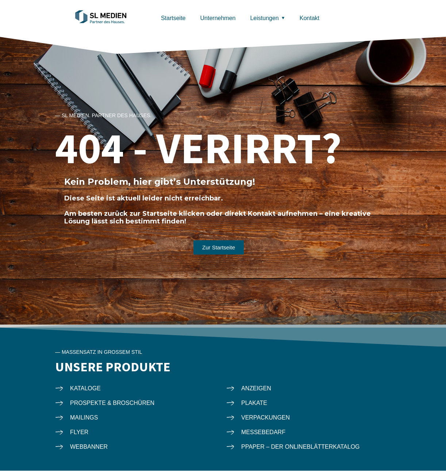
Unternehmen (218, 18)
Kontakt (309, 18)
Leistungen (264, 18)
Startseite (173, 18)
